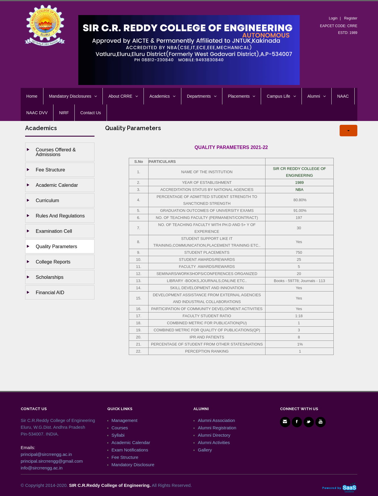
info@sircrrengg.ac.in (42, 467)
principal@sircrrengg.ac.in (46, 454)
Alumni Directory (214, 435)
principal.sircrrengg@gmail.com (52, 461)
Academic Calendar (57, 185)
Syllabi (118, 435)
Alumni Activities (214, 442)
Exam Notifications (130, 449)
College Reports (53, 261)
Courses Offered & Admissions (56, 152)
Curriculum (47, 200)
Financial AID (50, 292)
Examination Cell (54, 231)
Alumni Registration (217, 427)
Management (125, 420)
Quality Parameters (56, 246)
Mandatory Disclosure (133, 464)
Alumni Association (216, 420)
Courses (120, 427)
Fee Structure (50, 169)
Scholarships (49, 277)
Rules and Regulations (60, 215)
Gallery (205, 449)
